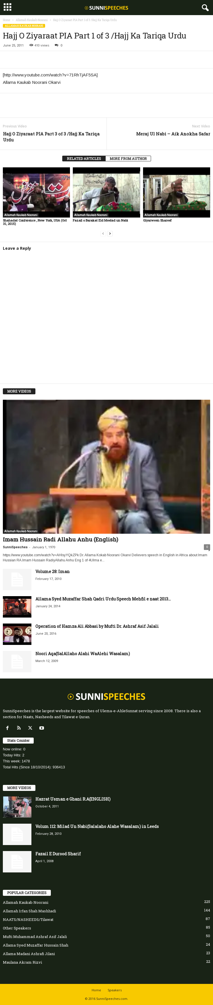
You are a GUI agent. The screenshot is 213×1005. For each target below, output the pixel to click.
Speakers (115, 990)
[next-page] (110, 233)
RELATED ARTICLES (84, 158)
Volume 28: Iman (52, 571)
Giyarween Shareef (157, 220)
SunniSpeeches (15, 547)
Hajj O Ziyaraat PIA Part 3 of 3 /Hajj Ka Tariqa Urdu (51, 137)
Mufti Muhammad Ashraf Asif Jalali (35, 936)
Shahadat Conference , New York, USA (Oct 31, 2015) (35, 222)
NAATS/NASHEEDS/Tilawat (28, 919)
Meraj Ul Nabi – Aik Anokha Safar (173, 134)
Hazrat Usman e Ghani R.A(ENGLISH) (72, 799)
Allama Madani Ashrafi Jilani (29, 953)
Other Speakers (17, 928)
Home (6, 20)
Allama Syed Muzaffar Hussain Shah (35, 945)
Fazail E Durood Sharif (58, 853)
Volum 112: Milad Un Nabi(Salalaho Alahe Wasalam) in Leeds (97, 826)
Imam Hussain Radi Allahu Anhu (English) (60, 539)
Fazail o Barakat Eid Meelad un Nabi (100, 220)
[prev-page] (103, 233)
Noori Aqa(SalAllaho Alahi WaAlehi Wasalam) (82, 653)
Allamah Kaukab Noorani (32, 20)
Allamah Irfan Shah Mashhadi (29, 910)
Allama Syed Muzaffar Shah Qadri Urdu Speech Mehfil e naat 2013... (103, 599)
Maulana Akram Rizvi (22, 962)
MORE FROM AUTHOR (128, 158)
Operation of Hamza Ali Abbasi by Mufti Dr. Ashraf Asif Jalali (97, 626)
